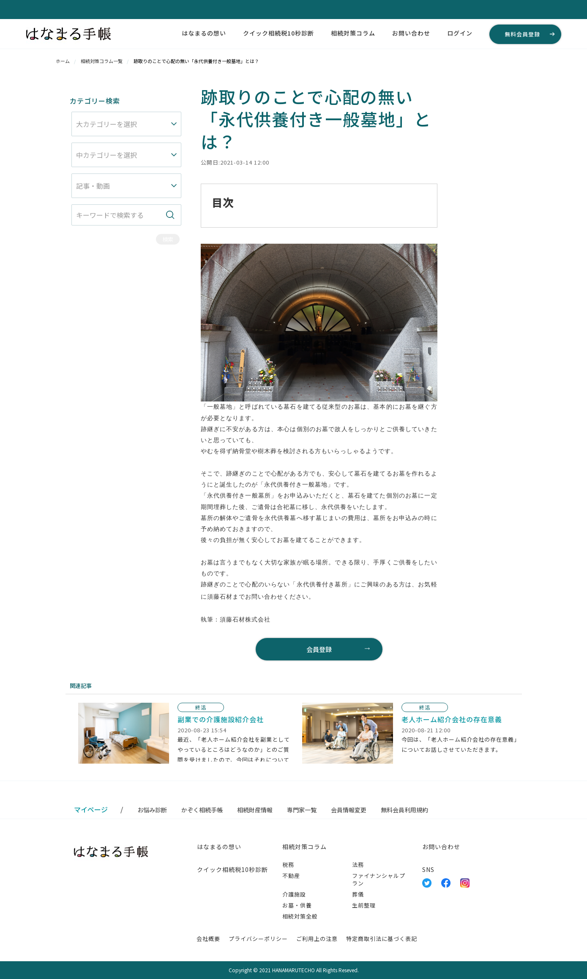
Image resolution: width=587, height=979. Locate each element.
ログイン (459, 33)
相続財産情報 (255, 810)
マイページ (91, 809)
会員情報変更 (348, 810)
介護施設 (294, 894)
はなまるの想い (204, 33)
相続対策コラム (353, 33)
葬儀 (358, 894)
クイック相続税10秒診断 (278, 33)
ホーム (63, 61)
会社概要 (208, 939)
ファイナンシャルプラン (378, 879)
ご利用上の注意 (317, 939)
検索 (167, 239)
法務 (358, 865)
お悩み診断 (152, 810)
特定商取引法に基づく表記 (381, 939)
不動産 (291, 876)
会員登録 (319, 649)
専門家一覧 (302, 810)
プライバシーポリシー (258, 939)
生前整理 (364, 905)
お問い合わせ (411, 33)
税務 (288, 865)
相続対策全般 (300, 916)
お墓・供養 (297, 905)
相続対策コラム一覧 (102, 61)
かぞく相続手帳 (202, 810)
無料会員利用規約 (404, 810)
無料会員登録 (522, 34)
